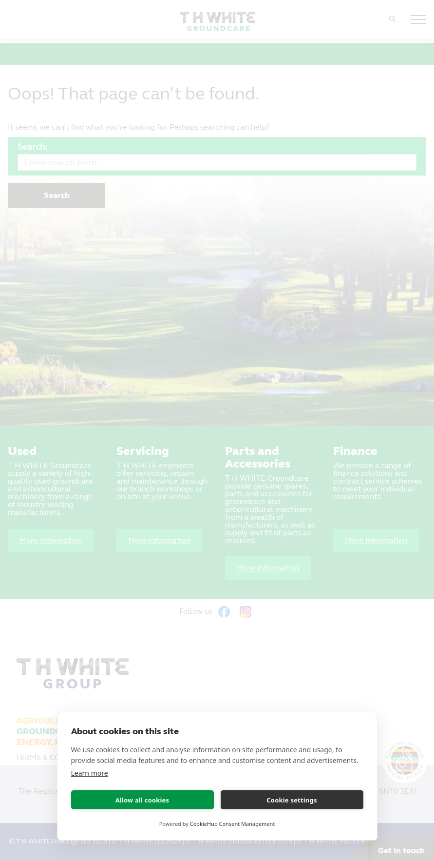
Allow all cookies (142, 800)
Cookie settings (291, 800)
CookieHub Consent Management (232, 823)
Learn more (89, 773)
